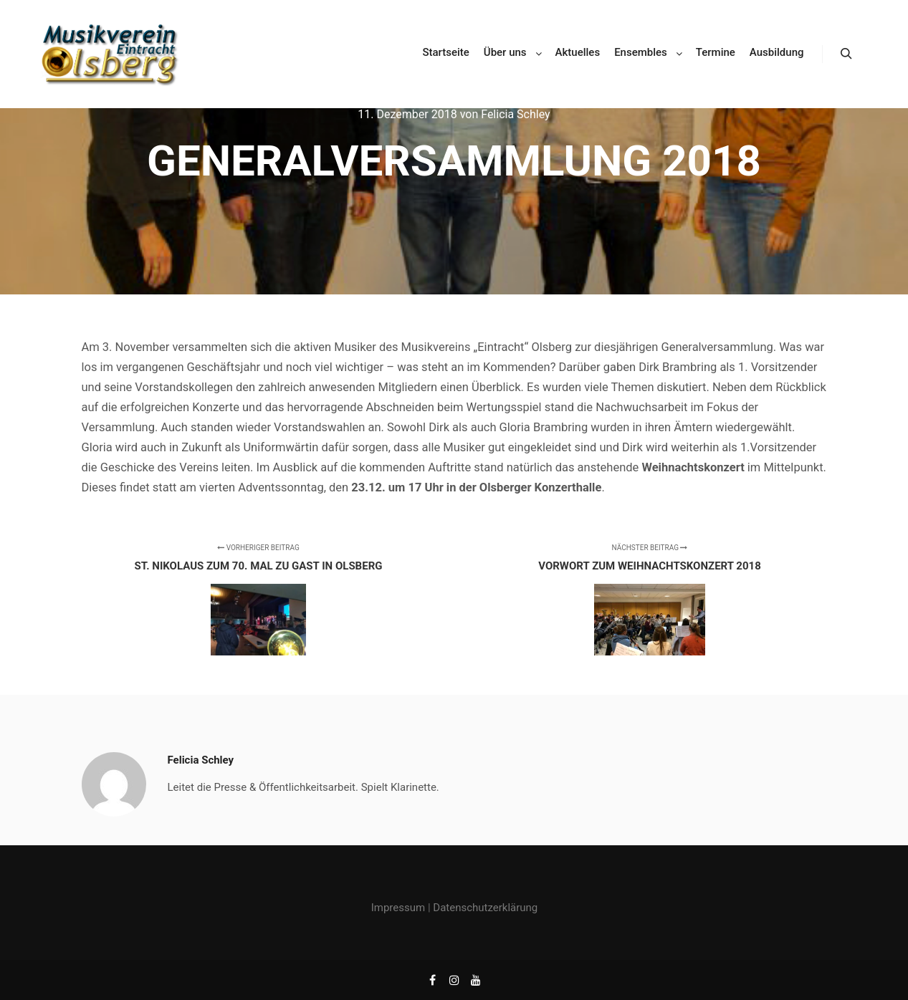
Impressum (398, 907)
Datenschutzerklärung (485, 907)
